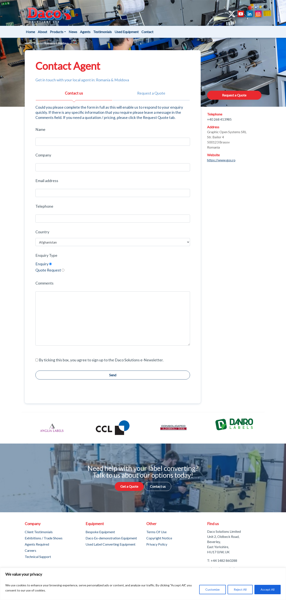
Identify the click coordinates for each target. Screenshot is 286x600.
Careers (30, 550)
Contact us (158, 486)
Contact (147, 32)
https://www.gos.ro (221, 160)
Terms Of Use (156, 532)
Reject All (240, 589)
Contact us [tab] (74, 93)
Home (30, 32)
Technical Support (38, 557)
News (73, 32)
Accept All (267, 589)
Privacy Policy (156, 544)
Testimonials (102, 32)
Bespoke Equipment (100, 532)
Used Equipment (127, 32)
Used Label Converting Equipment (110, 544)
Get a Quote (129, 486)
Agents (85, 32)
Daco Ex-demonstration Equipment (111, 538)
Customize (212, 589)
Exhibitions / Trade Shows (43, 538)
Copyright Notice (159, 538)
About (42, 32)
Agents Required (37, 544)
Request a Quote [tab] (151, 93)
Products (56, 32)
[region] (143, 584)
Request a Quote (234, 95)
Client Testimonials (39, 532)
